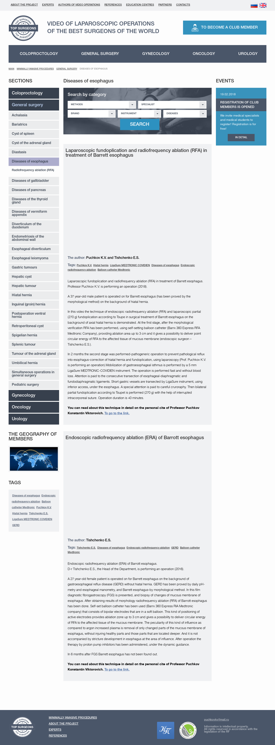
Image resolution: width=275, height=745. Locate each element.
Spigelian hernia (24, 335)
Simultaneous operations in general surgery (33, 374)
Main (11, 69)
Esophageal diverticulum (31, 249)
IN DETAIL (241, 137)
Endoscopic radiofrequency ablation (148, 548)
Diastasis (19, 152)
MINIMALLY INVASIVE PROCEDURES (35, 69)
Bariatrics (19, 124)
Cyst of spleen (23, 133)
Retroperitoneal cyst (28, 326)
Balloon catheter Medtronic (114, 270)
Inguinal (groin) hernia (28, 304)
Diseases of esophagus (30, 161)
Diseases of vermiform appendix (29, 213)
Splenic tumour (24, 344)
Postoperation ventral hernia (29, 315)
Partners (165, 5)
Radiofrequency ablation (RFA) (33, 170)
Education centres (140, 5)
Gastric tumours (24, 267)
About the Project (24, 5)
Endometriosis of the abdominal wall (28, 238)
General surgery (100, 54)
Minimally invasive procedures (73, 718)
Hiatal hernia (22, 295)
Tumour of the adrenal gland (34, 353)
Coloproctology (39, 54)
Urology (248, 54)
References (113, 5)
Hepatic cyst (22, 276)
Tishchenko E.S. (38, 513)
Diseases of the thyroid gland (30, 201)
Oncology (204, 54)
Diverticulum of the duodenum (26, 226)
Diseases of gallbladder (30, 180)
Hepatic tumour (24, 286)
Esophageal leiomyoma (30, 258)
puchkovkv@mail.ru (216, 720)
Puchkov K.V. (43, 507)
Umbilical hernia (25, 363)
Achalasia (19, 115)
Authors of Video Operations (79, 5)
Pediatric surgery (25, 384)
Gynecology (156, 54)
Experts (48, 5)
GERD (16, 525)
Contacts (183, 5)
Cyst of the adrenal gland (31, 143)
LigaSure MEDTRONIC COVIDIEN (32, 519)
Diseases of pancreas (29, 190)
